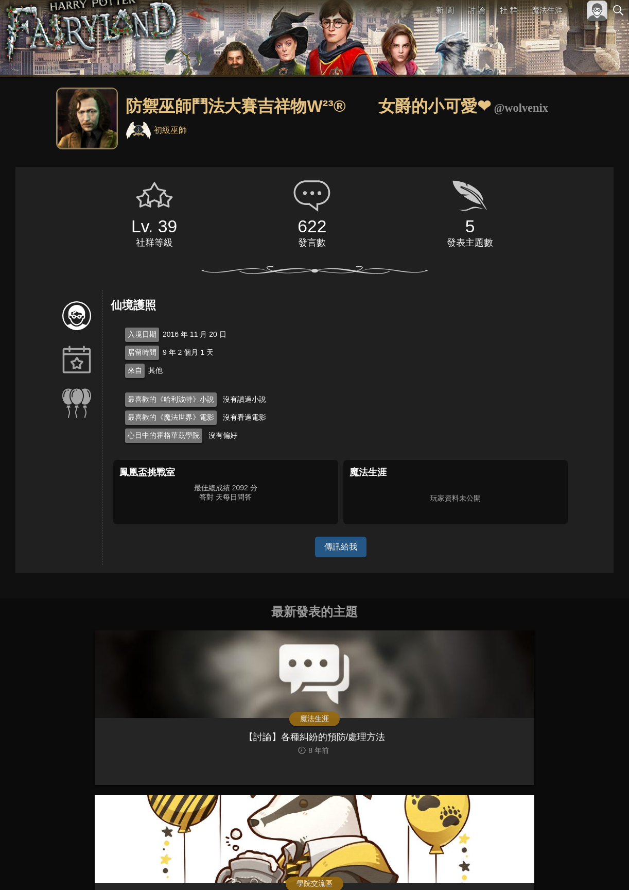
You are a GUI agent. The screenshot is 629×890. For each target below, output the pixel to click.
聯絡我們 (601, 865)
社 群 (508, 10)
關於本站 (494, 865)
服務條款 (528, 865)
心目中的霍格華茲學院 (164, 435)
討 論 (477, 10)
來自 (135, 370)
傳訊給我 (340, 546)
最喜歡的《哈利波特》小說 (171, 399)
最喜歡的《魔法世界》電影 (171, 417)
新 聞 (445, 10)
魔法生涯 (547, 10)
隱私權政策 (565, 865)
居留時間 (142, 352)
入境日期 (142, 334)
